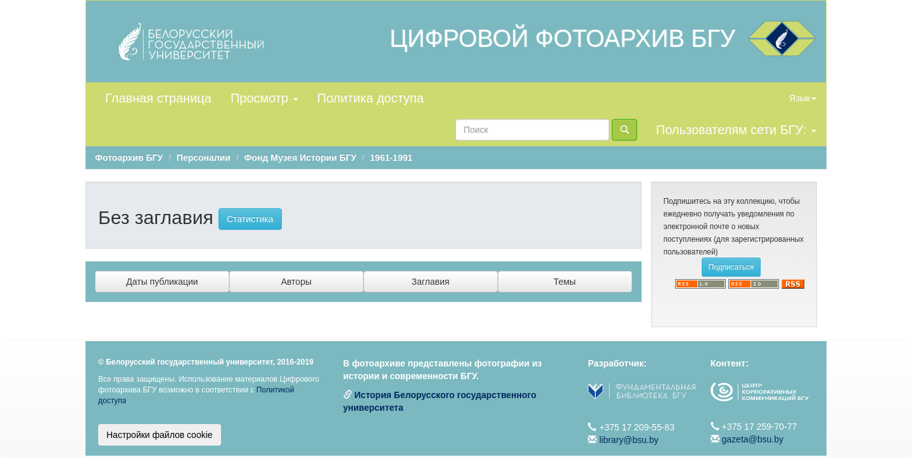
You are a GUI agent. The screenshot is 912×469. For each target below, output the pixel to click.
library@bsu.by (629, 440)
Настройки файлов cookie (159, 435)
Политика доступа (370, 98)
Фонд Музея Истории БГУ (300, 158)
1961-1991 (391, 158)
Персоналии (204, 158)
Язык (802, 98)
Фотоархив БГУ (129, 158)
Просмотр (264, 98)
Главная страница (158, 98)
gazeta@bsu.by (753, 439)
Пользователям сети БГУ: (736, 130)
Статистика (250, 219)
